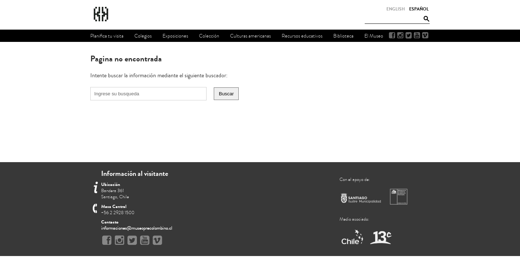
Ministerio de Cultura (399, 196)
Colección (209, 35)
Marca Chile (353, 237)
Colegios (143, 35)
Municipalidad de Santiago (361, 199)
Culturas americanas (250, 35)
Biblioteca (343, 35)
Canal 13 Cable (380, 237)
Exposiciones (175, 35)
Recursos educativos (302, 35)
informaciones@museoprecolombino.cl (136, 228)
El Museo (373, 35)
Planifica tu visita (107, 35)
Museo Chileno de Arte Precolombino (120, 14)
